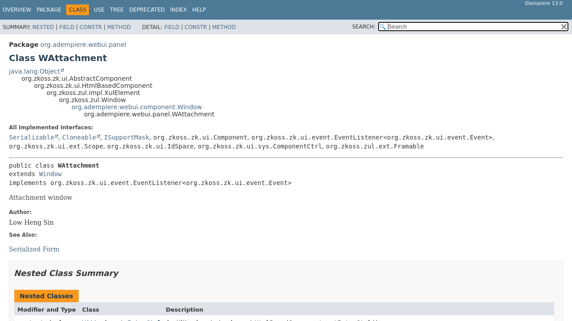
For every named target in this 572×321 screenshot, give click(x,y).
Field (66, 27)
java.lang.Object (34, 71)
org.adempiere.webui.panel (83, 44)
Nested (43, 27)
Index (178, 10)
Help (199, 10)
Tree (117, 10)
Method (119, 27)
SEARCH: (364, 27)
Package (49, 10)
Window (50, 173)
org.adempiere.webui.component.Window (137, 107)
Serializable (31, 137)
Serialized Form (34, 249)
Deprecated (147, 10)
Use (99, 10)
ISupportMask (126, 137)
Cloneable (79, 137)
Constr (91, 27)
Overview (17, 10)
